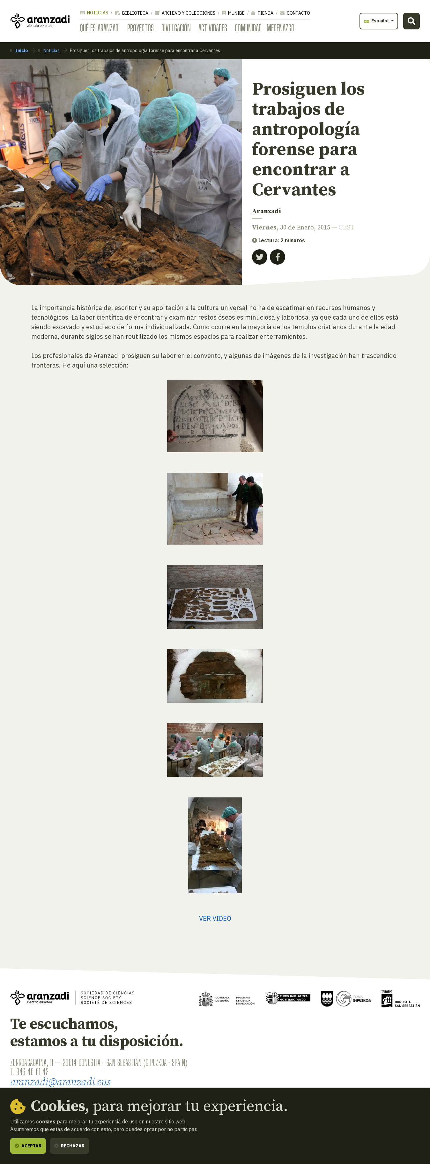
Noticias (94, 13)
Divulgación (176, 27)
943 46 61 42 (32, 1071)
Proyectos (140, 27)
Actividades (212, 27)
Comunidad (248, 27)
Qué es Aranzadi (100, 27)
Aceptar (28, 1146)
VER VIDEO (215, 918)
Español (377, 21)
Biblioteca (131, 13)
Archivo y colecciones (185, 13)
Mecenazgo (280, 27)
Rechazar (69, 1146)
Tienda (262, 13)
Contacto (295, 13)
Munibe (233, 13)
